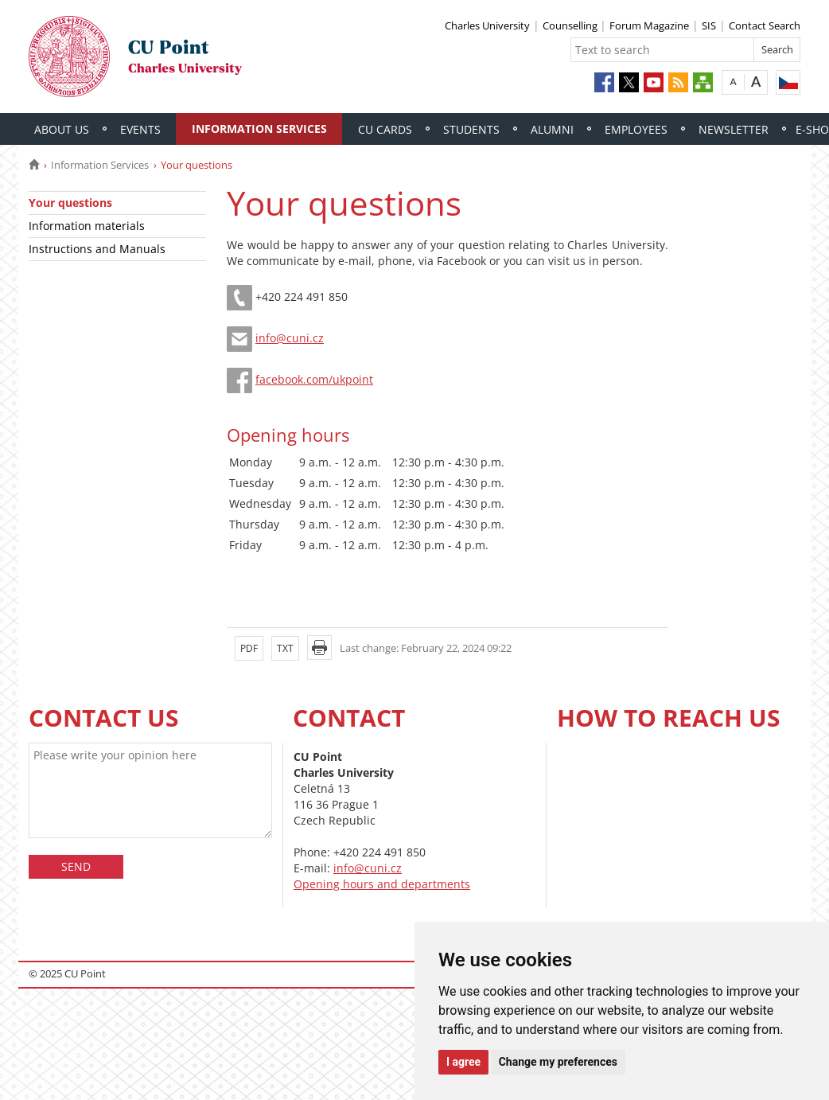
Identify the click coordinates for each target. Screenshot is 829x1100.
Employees (636, 129)
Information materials (87, 225)
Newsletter (734, 129)
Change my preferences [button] (558, 1061)
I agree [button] (463, 1061)
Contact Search (764, 25)
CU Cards (385, 129)
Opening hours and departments (382, 883)
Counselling (571, 25)
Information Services (259, 128)
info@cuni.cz (289, 337)
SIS (709, 25)
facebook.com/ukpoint (314, 379)
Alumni (552, 129)
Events (140, 129)
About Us (61, 129)
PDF (249, 648)
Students (471, 129)
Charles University (487, 25)
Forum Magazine (649, 25)
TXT (285, 648)
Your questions (70, 202)
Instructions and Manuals (97, 248)
